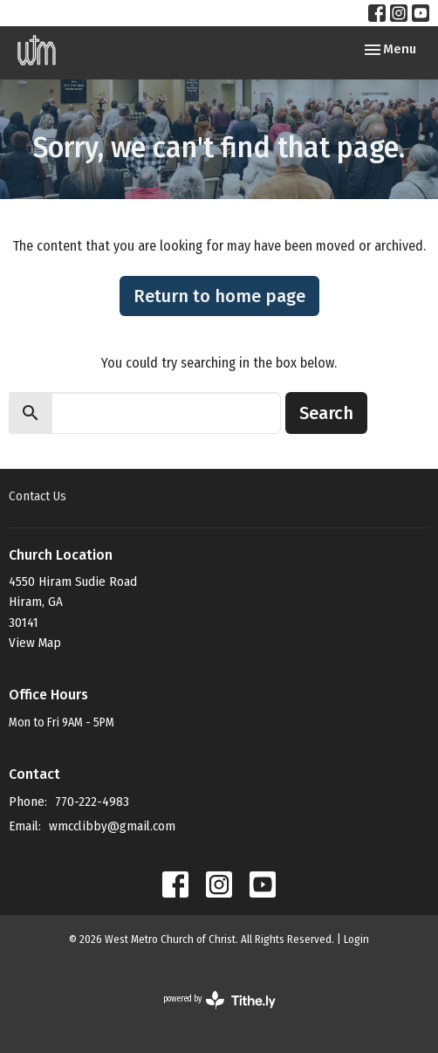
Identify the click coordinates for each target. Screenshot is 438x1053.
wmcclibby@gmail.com (112, 826)
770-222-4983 (92, 801)
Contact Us (37, 496)
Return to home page (219, 296)
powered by (219, 1000)
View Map (35, 642)
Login (356, 939)
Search (326, 413)
